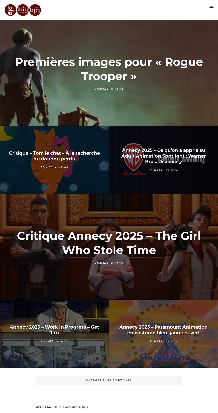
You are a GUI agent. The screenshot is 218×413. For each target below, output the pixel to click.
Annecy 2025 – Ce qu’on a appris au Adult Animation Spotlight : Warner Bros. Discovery (163, 155)
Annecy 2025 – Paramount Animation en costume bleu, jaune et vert (163, 330)
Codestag (83, 407)
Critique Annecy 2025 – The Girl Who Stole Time (109, 243)
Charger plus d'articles (109, 380)
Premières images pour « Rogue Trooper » (109, 69)
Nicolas (119, 88)
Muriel (64, 167)
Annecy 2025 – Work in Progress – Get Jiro (54, 330)
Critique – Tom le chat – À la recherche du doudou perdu (54, 156)
